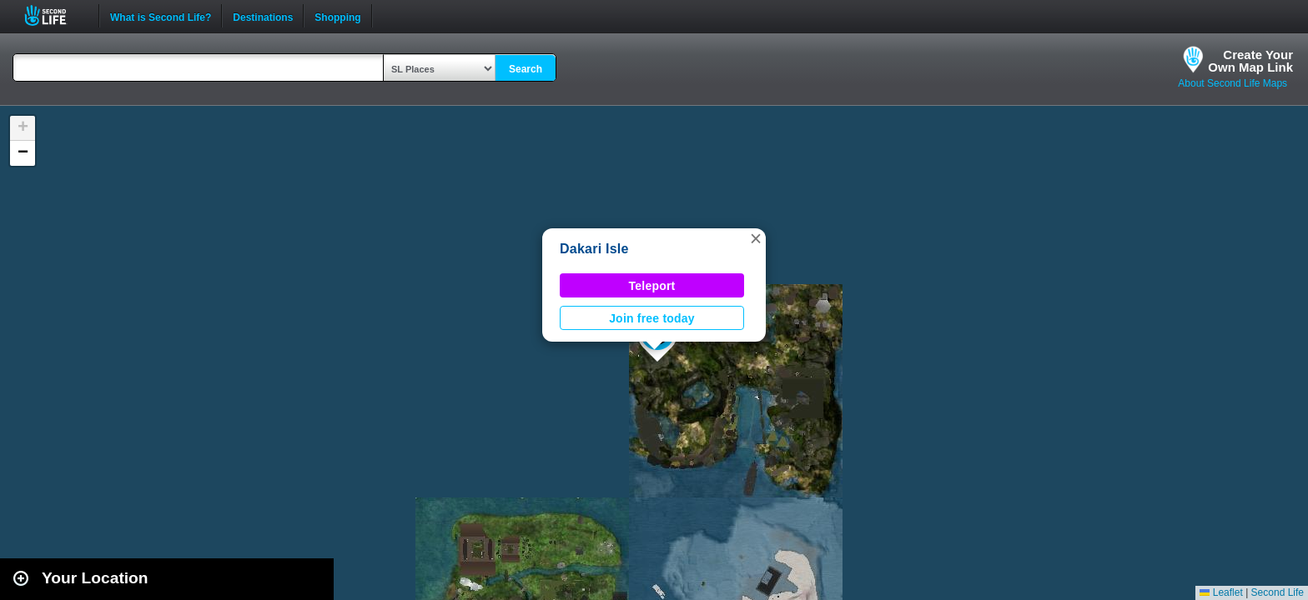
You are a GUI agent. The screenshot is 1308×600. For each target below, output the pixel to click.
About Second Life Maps (1232, 83)
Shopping (337, 16)
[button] (756, 238)
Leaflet (1221, 592)
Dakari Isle (594, 249)
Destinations (263, 16)
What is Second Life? (160, 16)
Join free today (652, 318)
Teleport (652, 285)
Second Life (54, 15)
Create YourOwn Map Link (1250, 61)
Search (525, 69)
